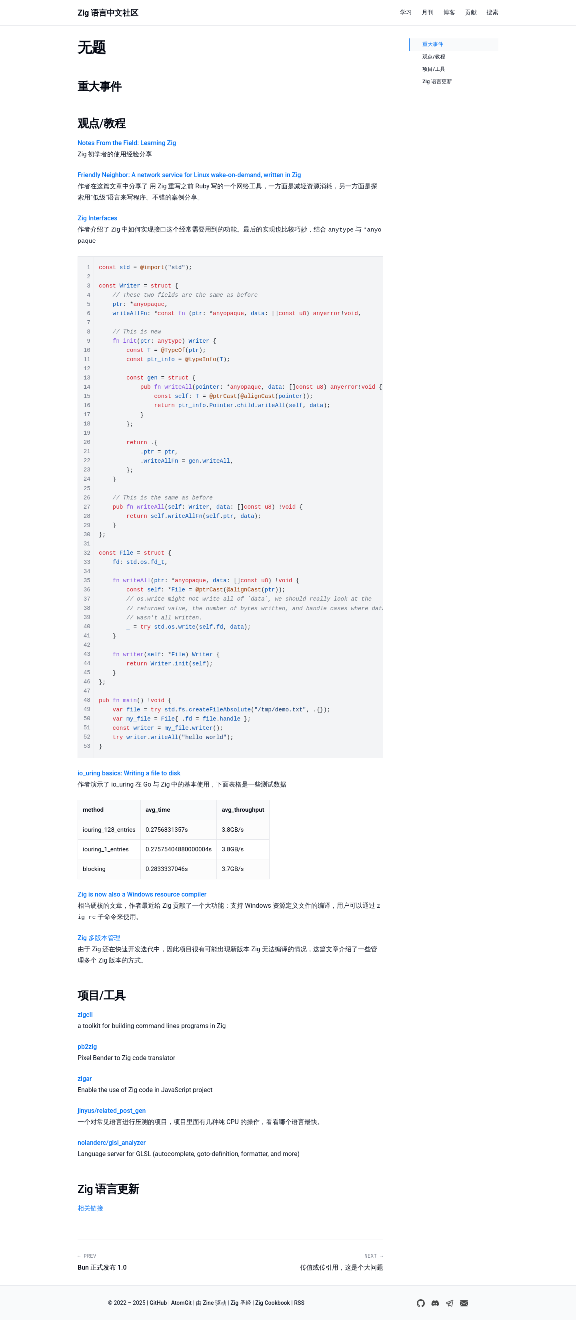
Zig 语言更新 (437, 81)
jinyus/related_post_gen (112, 1110)
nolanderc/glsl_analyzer (112, 1142)
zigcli (85, 1014)
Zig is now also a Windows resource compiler (142, 894)
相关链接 (90, 1208)
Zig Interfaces (97, 218)
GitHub (158, 1303)
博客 (449, 12)
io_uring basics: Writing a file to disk (129, 773)
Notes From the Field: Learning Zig (127, 143)
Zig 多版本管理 (99, 938)
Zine (208, 1303)
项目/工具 (433, 69)
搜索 (492, 12)
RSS (299, 1303)
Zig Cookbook (272, 1303)
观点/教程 (433, 57)
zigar (85, 1078)
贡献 (471, 12)
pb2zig (87, 1046)
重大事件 (432, 44)
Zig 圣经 (240, 1303)
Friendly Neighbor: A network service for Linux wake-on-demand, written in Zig (189, 175)
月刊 (428, 12)
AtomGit (181, 1303)
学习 (406, 12)
